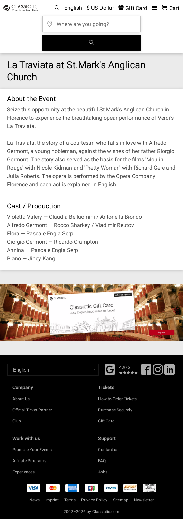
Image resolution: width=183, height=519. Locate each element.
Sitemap (120, 500)
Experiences (23, 471)
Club (16, 421)
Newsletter (144, 500)
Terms (70, 500)
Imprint (52, 500)
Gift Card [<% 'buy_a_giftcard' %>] (132, 8)
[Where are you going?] (91, 21)
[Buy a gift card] (91, 312)
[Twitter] (158, 371)
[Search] (91, 43)
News (34, 500)
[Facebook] (110, 369)
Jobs (102, 471)
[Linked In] (169, 371)
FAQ (102, 460)
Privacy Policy (94, 500)
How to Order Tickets (117, 398)
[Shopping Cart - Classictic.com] (170, 8)
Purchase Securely (115, 410)
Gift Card (106, 421)
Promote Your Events (32, 449)
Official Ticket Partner (32, 410)
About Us (21, 398)
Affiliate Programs (29, 460)
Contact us (108, 449)
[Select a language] (53, 370)
